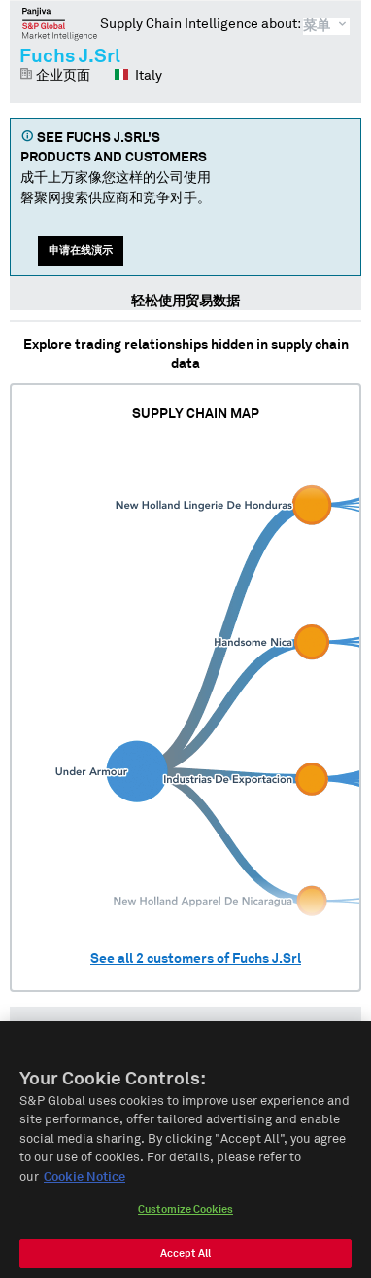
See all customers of (195, 959)
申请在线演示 (81, 250)
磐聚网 (59, 23)
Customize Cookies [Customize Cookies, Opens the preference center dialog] (185, 1216)
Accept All (185, 1260)
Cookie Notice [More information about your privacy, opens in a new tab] (84, 1183)
